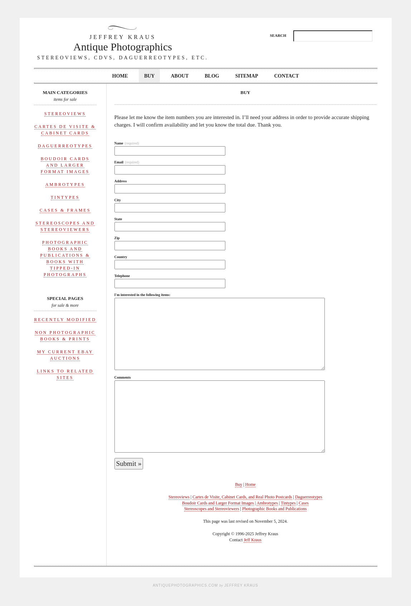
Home (120, 76)
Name (126, 143)
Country (120, 257)
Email (127, 162)
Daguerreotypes (65, 145)
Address (120, 181)
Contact (286, 76)
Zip (117, 238)
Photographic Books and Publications (274, 508)
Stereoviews (65, 113)
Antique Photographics (122, 42)
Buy (149, 76)
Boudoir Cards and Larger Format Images (65, 165)
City (117, 200)
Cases (304, 503)
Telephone (122, 276)
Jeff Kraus (252, 539)
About (180, 76)
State (118, 219)
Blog (212, 76)
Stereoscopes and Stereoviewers (211, 508)
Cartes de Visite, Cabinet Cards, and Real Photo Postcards (242, 496)
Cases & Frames (65, 210)
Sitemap (246, 76)
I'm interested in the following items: (142, 295)
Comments (122, 377)
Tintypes (65, 197)
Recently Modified (65, 319)
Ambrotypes (65, 184)
